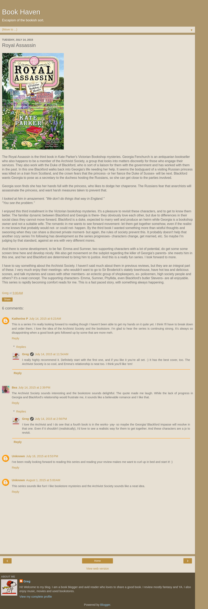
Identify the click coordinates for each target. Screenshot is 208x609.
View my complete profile (36, 596)
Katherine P (20, 318)
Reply (15, 338)
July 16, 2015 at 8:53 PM (42, 456)
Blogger (105, 604)
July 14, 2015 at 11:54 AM (51, 354)
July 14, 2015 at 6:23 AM (45, 318)
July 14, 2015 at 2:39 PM (34, 387)
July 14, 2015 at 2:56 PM (51, 418)
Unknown (18, 456)
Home (97, 560)
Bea (14, 387)
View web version (97, 568)
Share (7, 299)
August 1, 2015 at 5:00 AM (43, 480)
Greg (25, 354)
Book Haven (21, 12)
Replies (21, 346)
